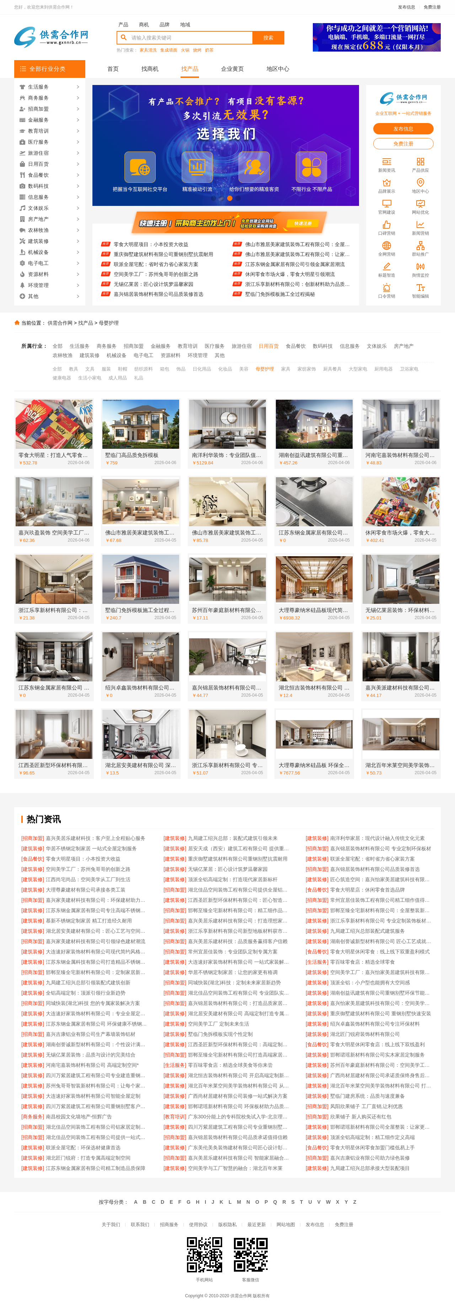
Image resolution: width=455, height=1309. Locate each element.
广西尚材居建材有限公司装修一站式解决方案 (238, 1096)
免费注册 (432, 7)
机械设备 (117, 355)
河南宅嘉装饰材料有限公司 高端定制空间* (92, 1065)
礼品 (138, 378)
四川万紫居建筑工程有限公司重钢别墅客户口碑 (97, 1106)
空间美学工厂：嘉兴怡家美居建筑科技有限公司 (382, 972)
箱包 (164, 369)
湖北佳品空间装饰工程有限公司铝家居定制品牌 (97, 1126)
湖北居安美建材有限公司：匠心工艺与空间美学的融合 (97, 930)
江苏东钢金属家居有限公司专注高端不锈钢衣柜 (97, 910)
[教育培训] (175, 1116)
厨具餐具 (332, 369)
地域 (185, 24)
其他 (220, 355)
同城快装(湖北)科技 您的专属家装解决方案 (93, 1003)
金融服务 (161, 346)
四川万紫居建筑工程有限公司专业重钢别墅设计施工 (239, 1126)
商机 (144, 24)
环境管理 (198, 355)
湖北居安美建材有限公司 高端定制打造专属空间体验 (239, 1013)
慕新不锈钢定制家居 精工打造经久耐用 (89, 920)
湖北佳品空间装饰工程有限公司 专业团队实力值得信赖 (239, 992)
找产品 (189, 69)
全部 (58, 346)
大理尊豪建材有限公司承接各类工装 (85, 889)
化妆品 (225, 369)
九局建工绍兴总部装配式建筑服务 (367, 930)
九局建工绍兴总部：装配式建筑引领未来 (233, 838)
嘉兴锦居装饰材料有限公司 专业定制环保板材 (380, 848)
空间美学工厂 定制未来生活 (218, 1023)
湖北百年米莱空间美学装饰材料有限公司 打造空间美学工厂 (382, 1085)
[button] (213, 198)
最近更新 (256, 1224)
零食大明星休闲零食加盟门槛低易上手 (372, 1147)
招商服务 (169, 1224)
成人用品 (117, 378)
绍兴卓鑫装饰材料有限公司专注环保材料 (375, 1023)
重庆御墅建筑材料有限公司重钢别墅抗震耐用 (163, 259)
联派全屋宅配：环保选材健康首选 (83, 1147)
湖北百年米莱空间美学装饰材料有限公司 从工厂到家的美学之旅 (239, 1085)
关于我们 (111, 1224)
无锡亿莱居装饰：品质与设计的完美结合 (90, 1054)
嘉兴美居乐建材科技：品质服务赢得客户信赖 (238, 941)
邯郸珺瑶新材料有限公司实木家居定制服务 (377, 1054)
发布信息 (406, 7)
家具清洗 (148, 50)
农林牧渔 (63, 355)
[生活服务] (317, 961)
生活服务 (80, 346)
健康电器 (62, 378)
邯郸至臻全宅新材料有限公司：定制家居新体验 (97, 972)
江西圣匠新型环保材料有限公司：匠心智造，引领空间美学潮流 (239, 900)
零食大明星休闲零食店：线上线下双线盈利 (377, 1044)
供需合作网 (60, 323)
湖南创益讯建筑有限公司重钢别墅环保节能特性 (382, 992)
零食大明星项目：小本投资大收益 (151, 249)
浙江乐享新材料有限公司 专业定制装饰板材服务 (382, 920)
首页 (113, 69)
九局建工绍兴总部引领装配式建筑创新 (88, 982)
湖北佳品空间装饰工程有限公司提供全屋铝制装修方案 (239, 889)
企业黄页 (232, 69)
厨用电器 (383, 369)
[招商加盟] (32, 838)
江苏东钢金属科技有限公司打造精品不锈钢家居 (97, 961)
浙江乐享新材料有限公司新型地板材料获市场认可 (239, 930)
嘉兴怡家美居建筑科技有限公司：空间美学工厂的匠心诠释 (382, 1003)
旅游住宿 (242, 346)
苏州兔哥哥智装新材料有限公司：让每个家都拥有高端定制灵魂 (97, 1085)
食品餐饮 (296, 346)
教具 (73, 369)
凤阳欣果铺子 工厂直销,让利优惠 (366, 1106)
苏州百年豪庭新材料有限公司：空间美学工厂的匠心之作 (382, 1065)
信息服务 (350, 346)
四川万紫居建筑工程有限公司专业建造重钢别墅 (97, 1075)
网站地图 (286, 1224)
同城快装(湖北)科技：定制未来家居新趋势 (234, 982)
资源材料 (171, 355)
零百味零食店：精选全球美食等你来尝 (230, 1065)
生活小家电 (89, 378)
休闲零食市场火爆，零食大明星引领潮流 (290, 279)
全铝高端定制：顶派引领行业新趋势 (85, 992)
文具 (90, 369)
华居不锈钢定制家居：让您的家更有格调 (233, 972)
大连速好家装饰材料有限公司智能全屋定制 (93, 1096)
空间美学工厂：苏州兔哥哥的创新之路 (156, 279)
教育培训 (188, 346)
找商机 (150, 69)
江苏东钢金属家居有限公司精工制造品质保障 (95, 1168)
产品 (123, 24)
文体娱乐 (377, 346)
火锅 (185, 50)
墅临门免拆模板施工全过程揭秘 (280, 299)
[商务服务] (32, 1116)
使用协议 (198, 1224)
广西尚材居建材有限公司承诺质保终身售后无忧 (382, 1075)
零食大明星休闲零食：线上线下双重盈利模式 (380, 951)
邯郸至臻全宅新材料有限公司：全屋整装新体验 (382, 910)
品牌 (165, 24)
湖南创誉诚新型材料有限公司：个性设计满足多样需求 (97, 1044)
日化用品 (202, 369)
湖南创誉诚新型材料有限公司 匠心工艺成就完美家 (382, 941)
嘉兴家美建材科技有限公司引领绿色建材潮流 (95, 941)
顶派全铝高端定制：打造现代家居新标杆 (233, 879)
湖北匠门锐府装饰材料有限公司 (365, 1034)
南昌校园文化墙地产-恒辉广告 (79, 1116)
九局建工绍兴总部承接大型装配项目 (370, 1168)
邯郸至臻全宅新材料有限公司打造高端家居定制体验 (239, 1054)
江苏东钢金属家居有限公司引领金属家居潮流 (295, 269)
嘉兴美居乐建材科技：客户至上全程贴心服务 (95, 838)
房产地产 (404, 346)
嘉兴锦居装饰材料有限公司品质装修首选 (158, 299)
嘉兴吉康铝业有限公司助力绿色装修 (370, 1157)
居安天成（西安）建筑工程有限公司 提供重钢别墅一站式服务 (239, 848)
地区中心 (278, 69)
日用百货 (269, 346)
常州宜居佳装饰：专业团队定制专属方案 (233, 951)
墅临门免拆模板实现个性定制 (220, 1034)
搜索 (268, 38)
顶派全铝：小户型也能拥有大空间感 (370, 982)
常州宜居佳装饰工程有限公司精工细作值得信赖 (382, 900)
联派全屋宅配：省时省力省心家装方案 (156, 269)
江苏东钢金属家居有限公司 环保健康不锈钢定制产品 (97, 1023)
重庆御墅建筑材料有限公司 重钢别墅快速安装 (380, 1013)
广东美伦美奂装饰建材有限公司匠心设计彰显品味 (239, 1147)
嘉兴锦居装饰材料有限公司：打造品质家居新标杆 (239, 1003)
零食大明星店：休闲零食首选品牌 (367, 889)
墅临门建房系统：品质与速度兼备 (367, 1096)
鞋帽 (122, 369)
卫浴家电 (409, 369)
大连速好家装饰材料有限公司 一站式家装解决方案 (239, 961)
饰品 (181, 369)
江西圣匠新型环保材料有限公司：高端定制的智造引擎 (239, 1044)
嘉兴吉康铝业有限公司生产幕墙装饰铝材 (90, 1034)
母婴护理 (109, 323)
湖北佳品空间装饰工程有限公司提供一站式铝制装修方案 (97, 1137)
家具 (285, 369)
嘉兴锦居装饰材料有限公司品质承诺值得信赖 (238, 1137)
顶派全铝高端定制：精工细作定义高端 (372, 1137)
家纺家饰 (307, 369)
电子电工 (144, 355)
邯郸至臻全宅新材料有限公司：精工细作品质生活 (239, 910)
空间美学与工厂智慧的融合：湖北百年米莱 (235, 1168)
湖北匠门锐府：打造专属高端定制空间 (88, 1157)
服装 (106, 369)
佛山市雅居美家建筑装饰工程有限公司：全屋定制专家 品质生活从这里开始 (297, 249)
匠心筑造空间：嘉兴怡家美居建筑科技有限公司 (382, 879)
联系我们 (140, 1224)
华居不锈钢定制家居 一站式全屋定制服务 (91, 848)
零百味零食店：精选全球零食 (362, 961)
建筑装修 (90, 355)
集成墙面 (168, 50)
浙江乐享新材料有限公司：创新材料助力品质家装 (297, 289)
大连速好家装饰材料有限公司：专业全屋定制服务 (97, 1013)
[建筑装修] (175, 838)
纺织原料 (143, 369)
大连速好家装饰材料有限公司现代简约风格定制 (97, 951)
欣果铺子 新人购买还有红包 (360, 1116)
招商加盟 (134, 346)
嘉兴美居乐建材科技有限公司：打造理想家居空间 (239, 920)
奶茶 (209, 50)
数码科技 (323, 346)
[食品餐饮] (32, 858)
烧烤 (197, 50)
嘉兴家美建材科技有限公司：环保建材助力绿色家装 (97, 900)
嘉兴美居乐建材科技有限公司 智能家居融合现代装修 (239, 1157)
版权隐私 (227, 1224)
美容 (243, 369)
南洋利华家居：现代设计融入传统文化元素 (377, 838)
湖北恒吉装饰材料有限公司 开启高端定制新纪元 (239, 1075)
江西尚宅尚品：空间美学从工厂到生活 (88, 879)
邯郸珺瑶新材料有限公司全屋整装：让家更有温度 (382, 1126)
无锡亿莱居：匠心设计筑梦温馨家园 (153, 289)
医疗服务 (215, 346)
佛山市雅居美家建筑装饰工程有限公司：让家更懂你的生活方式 (297, 259)
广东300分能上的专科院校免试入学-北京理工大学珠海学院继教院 (239, 1116)
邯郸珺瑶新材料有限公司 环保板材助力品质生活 (239, 1106)
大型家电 (358, 369)
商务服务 (107, 346)
